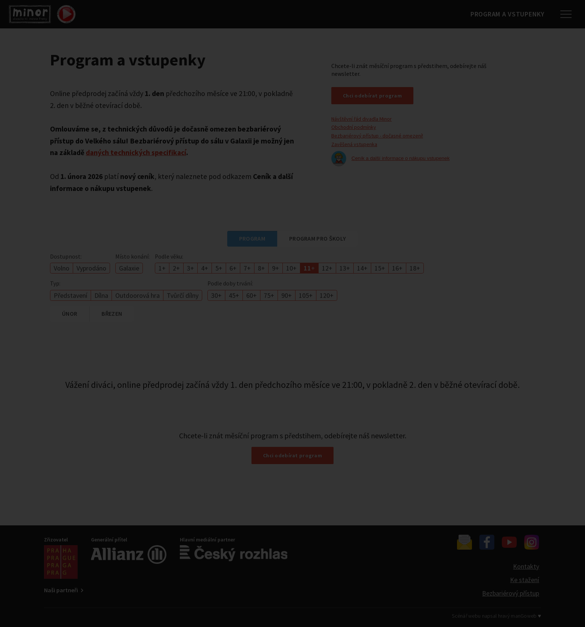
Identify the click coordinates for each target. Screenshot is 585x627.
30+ (216, 295)
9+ (275, 268)
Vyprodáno (91, 268)
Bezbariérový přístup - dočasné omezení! (377, 135)
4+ (204, 268)
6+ (233, 268)
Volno (61, 268)
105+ (306, 295)
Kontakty (526, 566)
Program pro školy (317, 238)
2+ (176, 268)
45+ (234, 295)
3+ (190, 268)
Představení (70, 295)
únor (69, 313)
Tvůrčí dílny (182, 295)
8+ (261, 268)
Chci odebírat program (372, 95)
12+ (327, 268)
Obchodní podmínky (353, 127)
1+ (162, 268)
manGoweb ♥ (526, 615)
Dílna (101, 295)
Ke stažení (524, 579)
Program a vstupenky (504, 14)
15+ (380, 268)
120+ (327, 295)
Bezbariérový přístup (510, 593)
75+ (269, 295)
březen (111, 313)
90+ (286, 295)
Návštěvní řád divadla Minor (361, 118)
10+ (291, 268)
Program (252, 238)
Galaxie (129, 268)
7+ (247, 268)
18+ (415, 268)
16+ (397, 268)
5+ (218, 268)
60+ (251, 295)
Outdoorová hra (137, 295)
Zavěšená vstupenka (354, 144)
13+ (345, 268)
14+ (362, 268)
